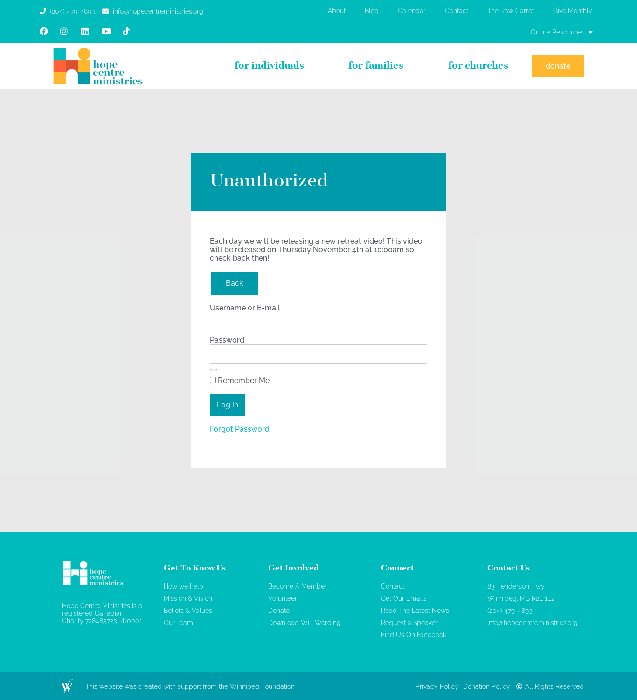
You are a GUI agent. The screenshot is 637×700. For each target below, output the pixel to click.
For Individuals (269, 66)
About (337, 10)
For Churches (478, 66)
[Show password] (213, 370)
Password (227, 340)
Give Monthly (572, 10)
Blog (372, 10)
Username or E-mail (245, 307)
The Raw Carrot (510, 10)
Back (234, 283)
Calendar (412, 10)
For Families (375, 66)
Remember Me (240, 381)
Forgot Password (240, 429)
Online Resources (562, 32)
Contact (456, 10)
